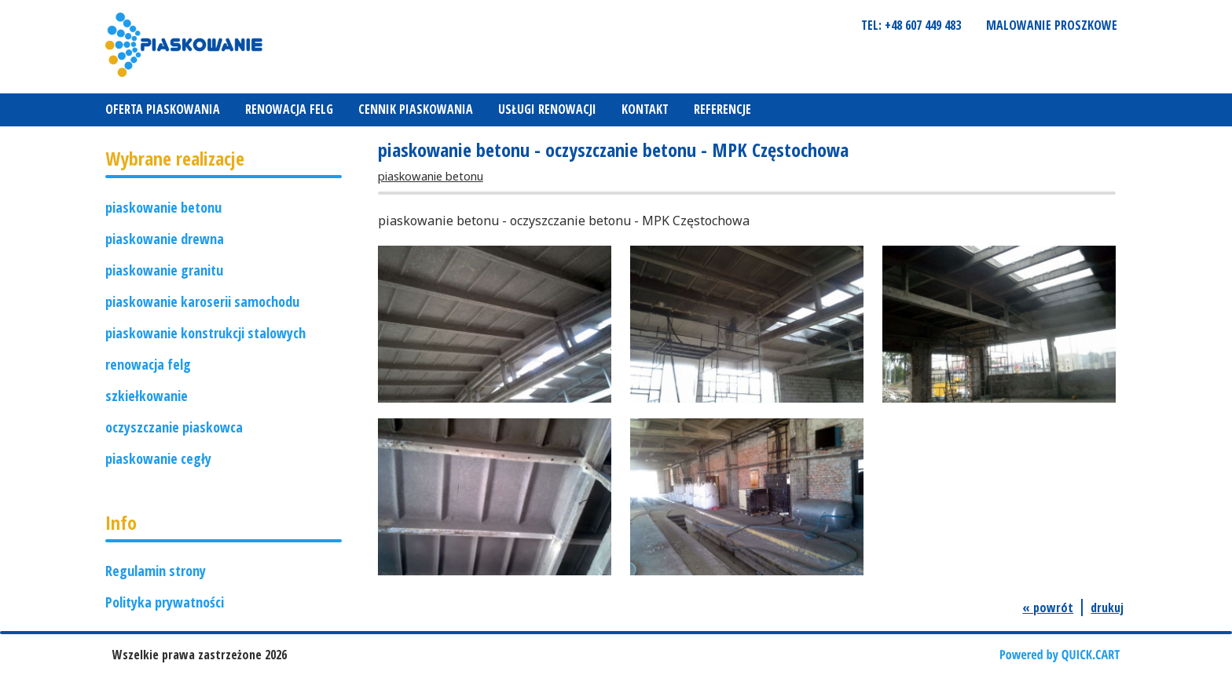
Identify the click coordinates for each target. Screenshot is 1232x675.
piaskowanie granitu (164, 270)
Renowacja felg (289, 109)
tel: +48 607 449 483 (911, 25)
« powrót (1047, 607)
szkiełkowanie (146, 395)
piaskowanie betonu (163, 207)
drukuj (1107, 607)
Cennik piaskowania (415, 109)
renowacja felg (148, 364)
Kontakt (645, 109)
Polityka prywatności (164, 602)
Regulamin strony (155, 570)
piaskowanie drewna (164, 238)
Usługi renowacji (547, 109)
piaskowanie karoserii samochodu (202, 301)
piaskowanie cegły (158, 458)
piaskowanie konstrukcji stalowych (205, 332)
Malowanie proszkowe (1051, 25)
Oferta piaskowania (162, 109)
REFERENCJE (722, 109)
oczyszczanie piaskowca (174, 427)
